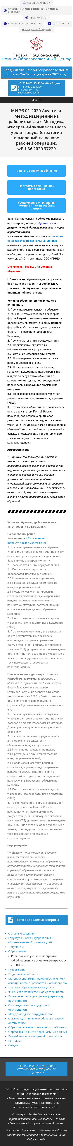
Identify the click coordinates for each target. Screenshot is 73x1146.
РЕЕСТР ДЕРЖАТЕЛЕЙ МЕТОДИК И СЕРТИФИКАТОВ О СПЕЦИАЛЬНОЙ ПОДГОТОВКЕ (36, 1069)
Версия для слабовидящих (36, 29)
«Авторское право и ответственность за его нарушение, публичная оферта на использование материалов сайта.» (36, 1102)
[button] (36, 171)
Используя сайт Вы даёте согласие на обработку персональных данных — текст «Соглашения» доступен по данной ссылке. (36, 1118)
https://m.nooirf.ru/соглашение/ (28, 543)
